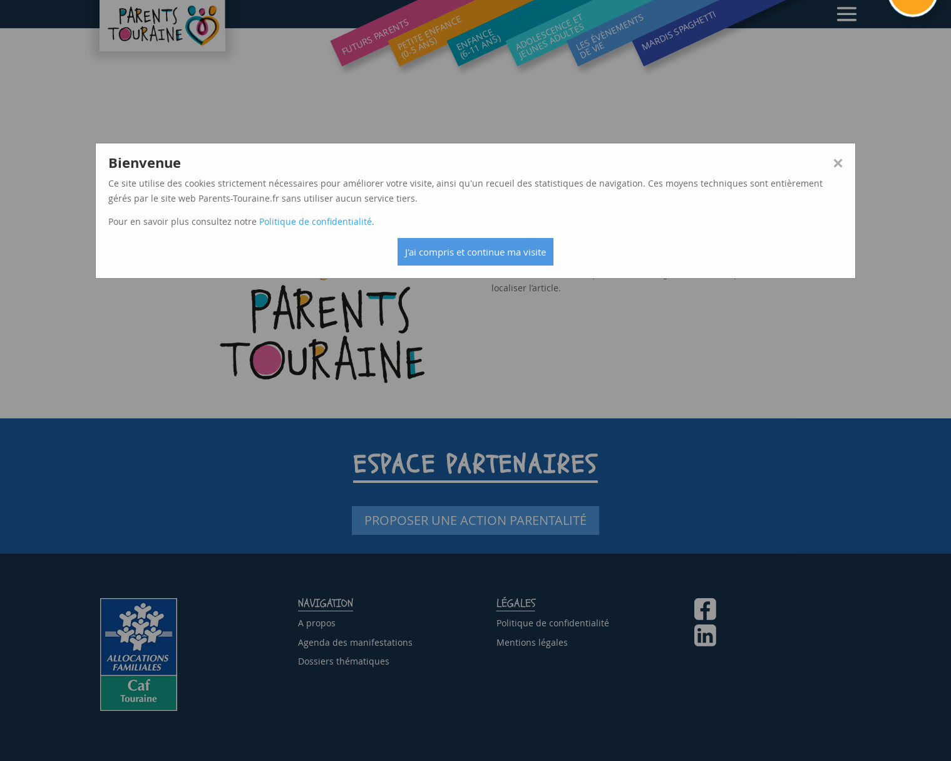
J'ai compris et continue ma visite (475, 252)
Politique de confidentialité (315, 221)
